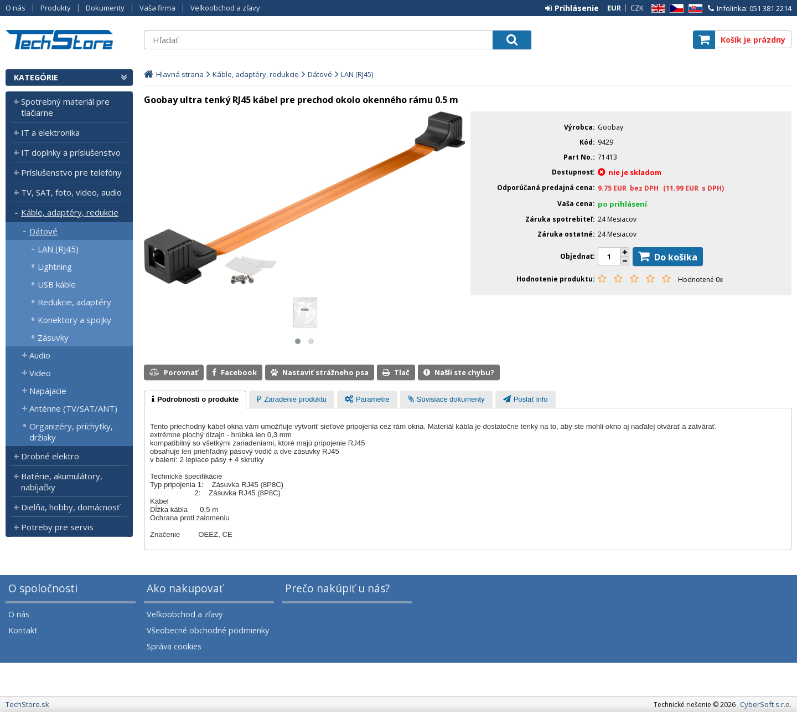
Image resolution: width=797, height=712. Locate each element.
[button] (297, 341)
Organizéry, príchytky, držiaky (71, 432)
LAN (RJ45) (58, 248)
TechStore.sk (69, 39)
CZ (674, 8)
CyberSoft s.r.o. (765, 704)
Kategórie (36, 77)
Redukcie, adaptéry (74, 302)
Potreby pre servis (57, 526)
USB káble (57, 284)
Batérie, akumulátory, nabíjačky (61, 481)
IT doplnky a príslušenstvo (71, 152)
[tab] (195, 399)
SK (693, 8)
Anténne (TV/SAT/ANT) (73, 408)
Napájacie (47, 390)
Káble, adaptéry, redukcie (69, 212)
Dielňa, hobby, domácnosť (70, 507)
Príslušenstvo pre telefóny (71, 172)
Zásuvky (53, 337)
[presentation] (195, 399)
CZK (637, 8)
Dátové (43, 231)
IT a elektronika (50, 132)
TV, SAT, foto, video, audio (71, 192)
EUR (614, 8)
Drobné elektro (50, 456)
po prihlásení (622, 204)
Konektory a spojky (74, 319)
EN (656, 8)
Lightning (55, 266)
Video (40, 372)
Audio (39, 355)
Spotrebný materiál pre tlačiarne (65, 107)
